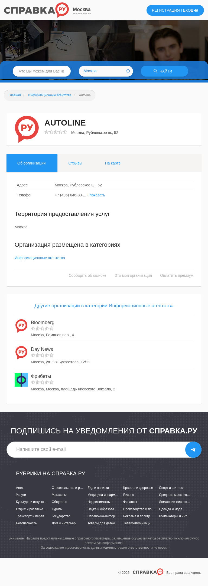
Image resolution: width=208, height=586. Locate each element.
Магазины (59, 496)
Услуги (21, 496)
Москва (82, 9)
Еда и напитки (98, 488)
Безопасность (26, 524)
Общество (59, 503)
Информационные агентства (40, 258)
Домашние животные (175, 503)
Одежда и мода (170, 510)
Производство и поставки (142, 510)
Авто (19, 488)
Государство (61, 517)
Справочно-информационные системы (116, 517)
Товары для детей (101, 524)
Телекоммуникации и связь (143, 524)
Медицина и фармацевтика (108, 496)
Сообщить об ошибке (87, 276)
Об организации (31, 164)
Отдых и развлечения (32, 510)
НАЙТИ (164, 71)
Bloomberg (42, 323)
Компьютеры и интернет (177, 517)
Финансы (130, 503)
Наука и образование (103, 510)
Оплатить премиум (176, 276)
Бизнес (128, 496)
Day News (42, 350)
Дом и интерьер (64, 524)
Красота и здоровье (138, 488)
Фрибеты (41, 377)
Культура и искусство (32, 503)
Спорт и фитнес (171, 488)
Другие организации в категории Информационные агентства (103, 306)
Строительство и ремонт (70, 488)
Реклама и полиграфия (140, 517)
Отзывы (75, 164)
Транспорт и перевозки (33, 517)
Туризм (57, 510)
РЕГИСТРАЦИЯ (166, 10)
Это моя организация (133, 276)
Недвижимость (98, 503)
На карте (113, 164)
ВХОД (190, 10)
